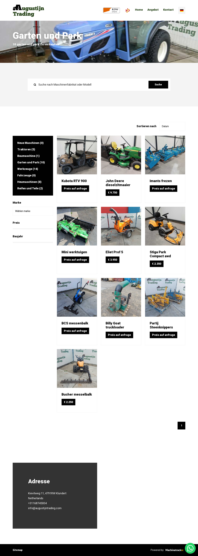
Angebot (153, 10)
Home (139, 10)
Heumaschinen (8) (29, 181)
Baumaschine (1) (28, 155)
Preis (16, 222)
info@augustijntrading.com (45, 508)
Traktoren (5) (26, 149)
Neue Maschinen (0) (30, 142)
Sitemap (18, 550)
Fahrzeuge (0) (26, 175)
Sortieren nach (146, 126)
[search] (99, 84)
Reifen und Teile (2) (30, 188)
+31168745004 (37, 503)
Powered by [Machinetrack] (168, 550)
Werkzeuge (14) (27, 168)
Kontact (168, 10)
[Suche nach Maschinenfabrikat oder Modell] (89, 84)
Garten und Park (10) (31, 162)
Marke (17, 202)
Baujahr (18, 236)
